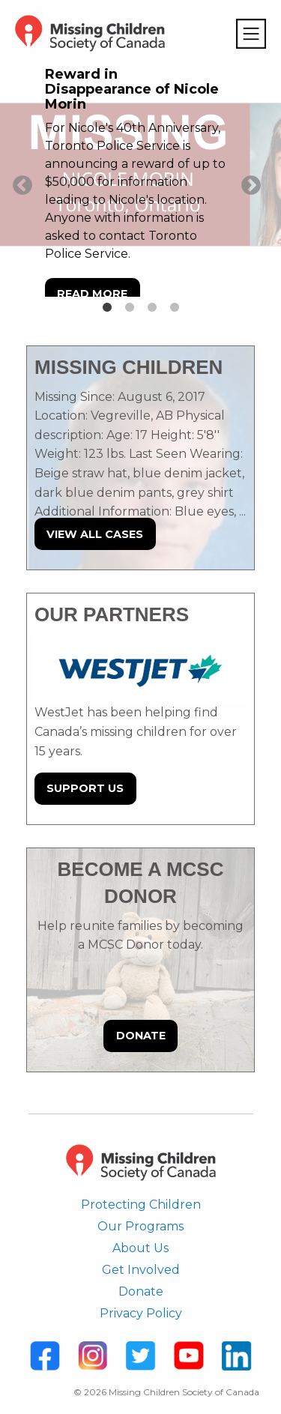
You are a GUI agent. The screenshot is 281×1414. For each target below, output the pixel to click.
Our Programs (140, 1226)
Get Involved (141, 1270)
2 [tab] (129, 307)
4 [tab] (174, 307)
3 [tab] (152, 307)
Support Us (85, 788)
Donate (141, 1035)
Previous (18, 182)
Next (247, 182)
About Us (140, 1248)
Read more (92, 293)
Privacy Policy (141, 1313)
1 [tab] (107, 307)
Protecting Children (141, 1204)
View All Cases (94, 534)
